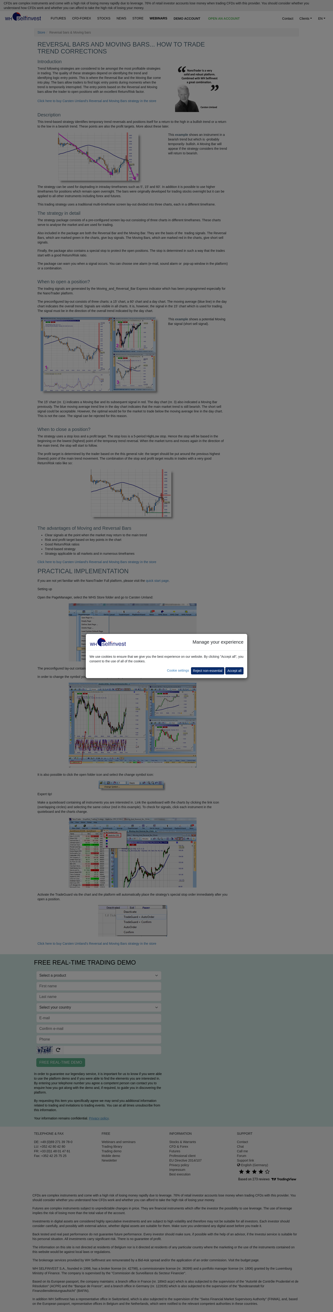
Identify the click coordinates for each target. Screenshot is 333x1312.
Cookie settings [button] (178, 670)
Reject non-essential (207, 671)
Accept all (234, 671)
